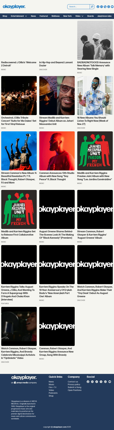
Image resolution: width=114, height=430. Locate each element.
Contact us (73, 382)
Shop (5, 16)
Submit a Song (74, 387)
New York (67, 16)
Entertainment (17, 16)
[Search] (92, 6)
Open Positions (74, 390)
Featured (44, 16)
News (33, 16)
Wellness (56, 16)
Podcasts (53, 393)
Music (51, 384)
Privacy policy (74, 384)
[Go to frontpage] (14, 6)
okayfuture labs (104, 16)
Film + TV (52, 387)
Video (77, 16)
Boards (90, 16)
